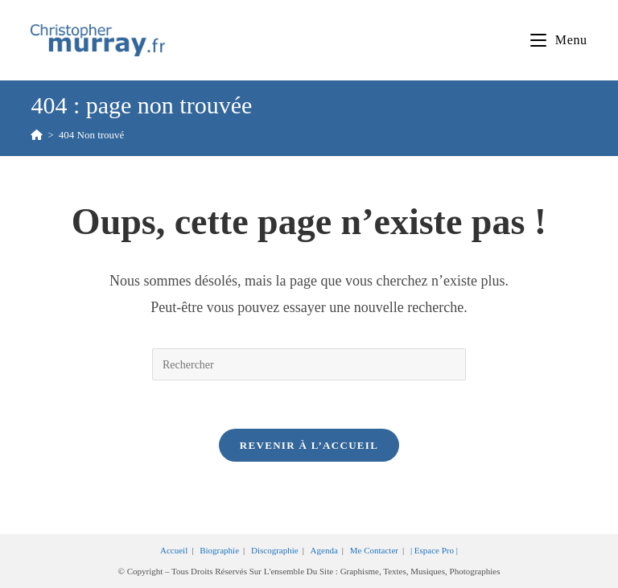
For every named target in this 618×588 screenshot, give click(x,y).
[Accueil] (37, 135)
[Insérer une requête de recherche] (309, 364)
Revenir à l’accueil (309, 445)
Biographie (219, 550)
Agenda (324, 550)
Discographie (275, 550)
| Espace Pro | (434, 550)
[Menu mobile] (558, 40)
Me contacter (374, 550)
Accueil (173, 550)
